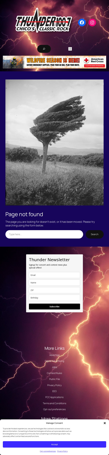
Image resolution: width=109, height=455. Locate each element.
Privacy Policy (62, 451)
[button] (104, 423)
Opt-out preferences (48, 451)
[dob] (54, 298)
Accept (54, 444)
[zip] (54, 290)
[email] (54, 275)
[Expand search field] (44, 49)
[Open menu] (70, 49)
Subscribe (54, 306)
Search (94, 234)
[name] (54, 283)
